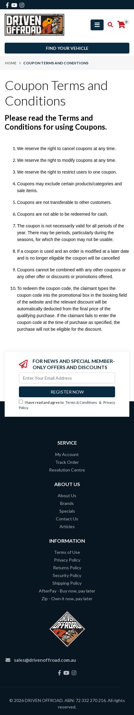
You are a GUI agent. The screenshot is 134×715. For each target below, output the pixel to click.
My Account (67, 454)
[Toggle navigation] (97, 24)
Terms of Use (67, 552)
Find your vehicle (67, 48)
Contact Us (67, 518)
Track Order (67, 462)
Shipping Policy (67, 583)
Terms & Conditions (81, 402)
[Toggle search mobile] (108, 24)
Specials (67, 511)
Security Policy (67, 575)
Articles (67, 526)
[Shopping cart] (121, 24)
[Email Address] (67, 378)
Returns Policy (67, 567)
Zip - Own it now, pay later (67, 598)
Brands (67, 503)
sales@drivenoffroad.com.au (45, 660)
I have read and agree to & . (67, 405)
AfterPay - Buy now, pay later (67, 590)
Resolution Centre (67, 469)
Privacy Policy (67, 559)
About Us (67, 495)
